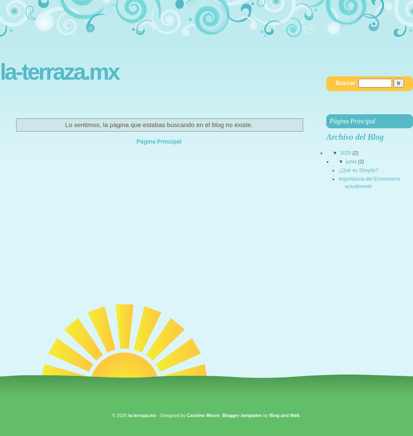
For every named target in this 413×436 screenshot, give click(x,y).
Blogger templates (242, 415)
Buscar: (346, 83)
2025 (345, 153)
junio (351, 162)
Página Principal (159, 141)
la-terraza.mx (59, 72)
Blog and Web (284, 415)
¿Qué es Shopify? (358, 170)
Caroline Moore (203, 415)
